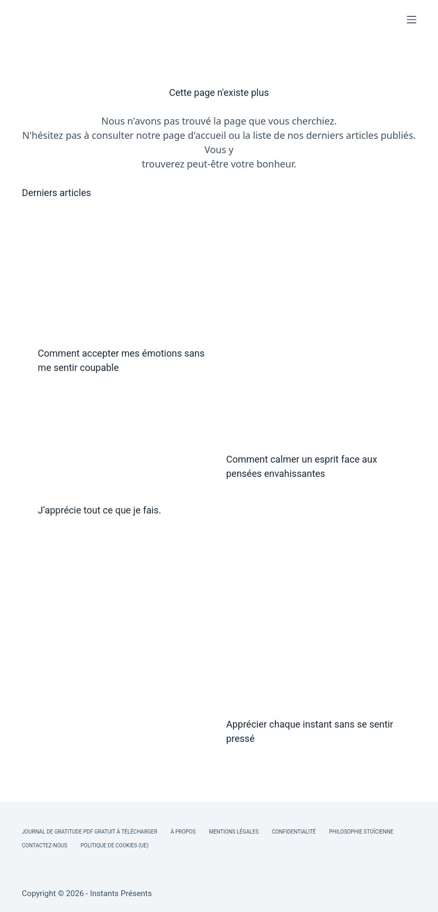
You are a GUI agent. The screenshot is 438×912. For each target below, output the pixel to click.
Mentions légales (233, 832)
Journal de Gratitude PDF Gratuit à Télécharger (89, 832)
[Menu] (411, 19)
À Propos (183, 832)
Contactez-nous (44, 845)
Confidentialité (294, 832)
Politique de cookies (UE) (115, 845)
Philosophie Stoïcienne (361, 832)
